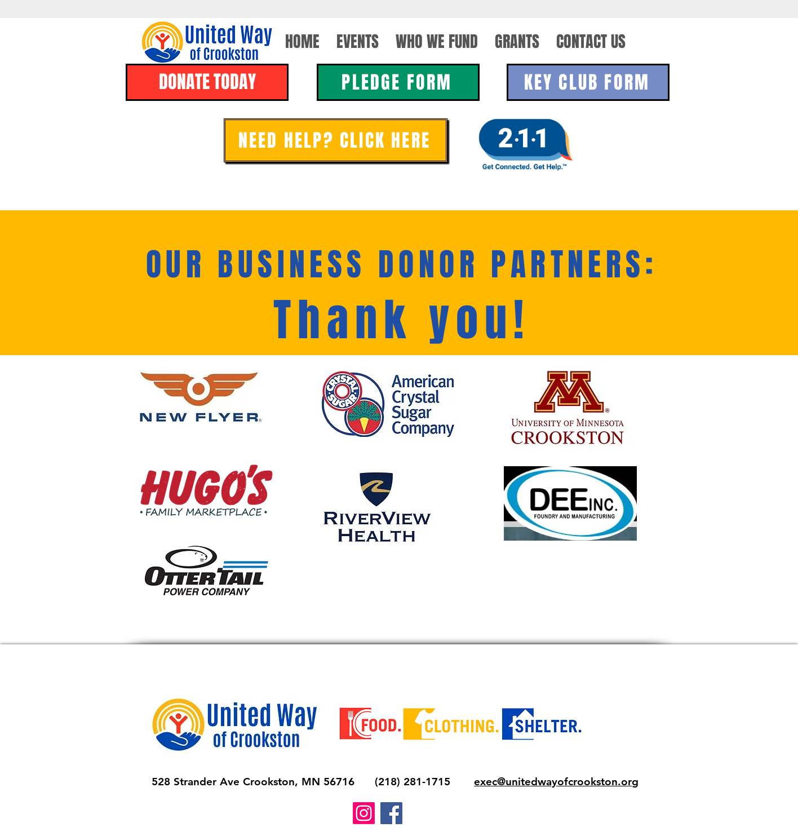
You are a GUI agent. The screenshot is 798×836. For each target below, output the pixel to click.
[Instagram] (364, 813)
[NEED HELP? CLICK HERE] (335, 140)
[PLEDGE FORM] (398, 82)
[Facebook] (391, 813)
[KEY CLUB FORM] (588, 82)
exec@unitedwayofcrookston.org (556, 781)
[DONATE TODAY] (207, 82)
